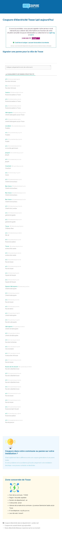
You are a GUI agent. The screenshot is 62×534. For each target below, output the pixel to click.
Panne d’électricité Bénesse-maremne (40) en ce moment (22, 528)
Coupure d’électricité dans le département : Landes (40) (22, 523)
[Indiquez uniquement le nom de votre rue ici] (28, 67)
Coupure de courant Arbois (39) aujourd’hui (18, 525)
